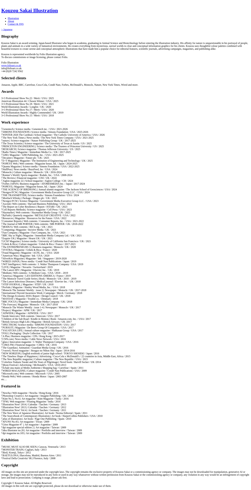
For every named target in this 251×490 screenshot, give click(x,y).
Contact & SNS (16, 24)
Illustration (13, 18)
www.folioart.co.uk (11, 65)
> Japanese (6, 29)
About (11, 21)
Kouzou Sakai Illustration (29, 10)
